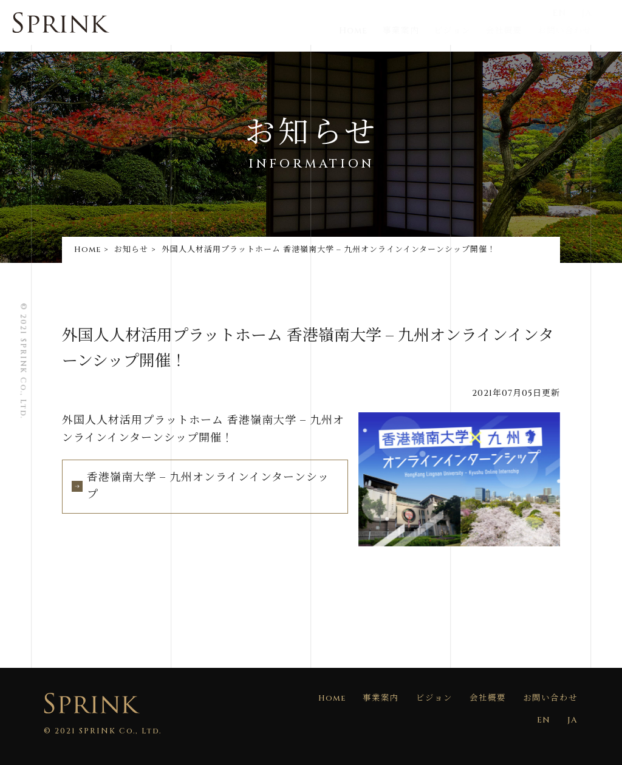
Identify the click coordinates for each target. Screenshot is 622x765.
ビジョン (469, 30)
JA (599, 13)
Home (371, 30)
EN (574, 13)
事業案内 (418, 30)
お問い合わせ (577, 30)
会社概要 (518, 30)
